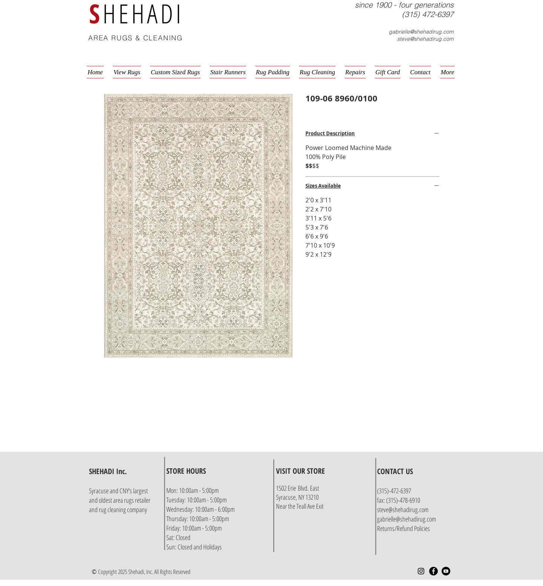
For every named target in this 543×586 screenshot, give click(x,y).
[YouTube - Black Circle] (446, 571)
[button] (455, 38)
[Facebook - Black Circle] (433, 571)
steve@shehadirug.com (425, 38)
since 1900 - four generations (404, 4)
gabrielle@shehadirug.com (421, 31)
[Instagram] (421, 571)
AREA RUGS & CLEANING (135, 38)
